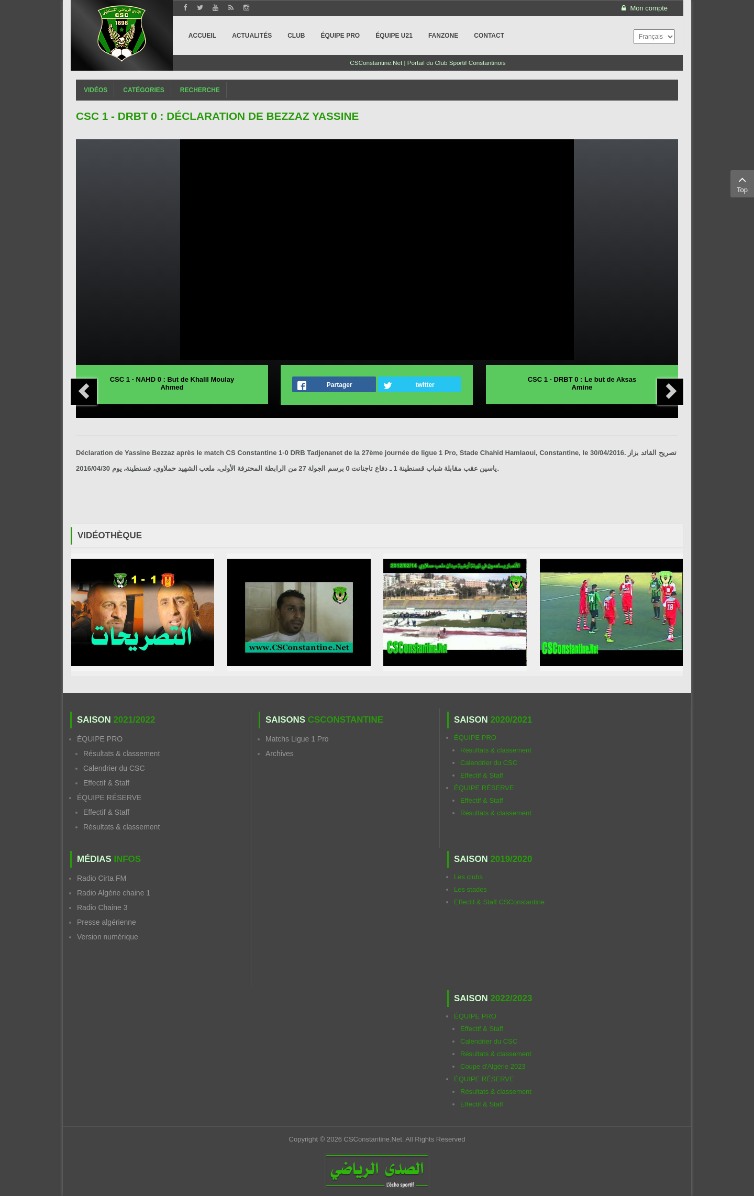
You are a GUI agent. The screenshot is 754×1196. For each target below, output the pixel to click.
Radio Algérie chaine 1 (113, 893)
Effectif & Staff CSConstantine (499, 902)
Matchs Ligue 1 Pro (297, 739)
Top (742, 183)
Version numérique (107, 937)
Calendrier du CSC (114, 768)
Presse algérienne (106, 922)
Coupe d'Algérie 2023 (493, 1066)
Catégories (143, 90)
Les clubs (468, 877)
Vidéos (95, 90)
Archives (279, 753)
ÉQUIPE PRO (100, 739)
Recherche (200, 90)
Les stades (470, 889)
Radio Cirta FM (101, 878)
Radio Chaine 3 (102, 907)
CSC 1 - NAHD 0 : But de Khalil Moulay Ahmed (172, 383)
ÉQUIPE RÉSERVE (109, 797)
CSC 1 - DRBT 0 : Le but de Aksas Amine (582, 383)
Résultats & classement (121, 753)
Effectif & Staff (106, 783)
